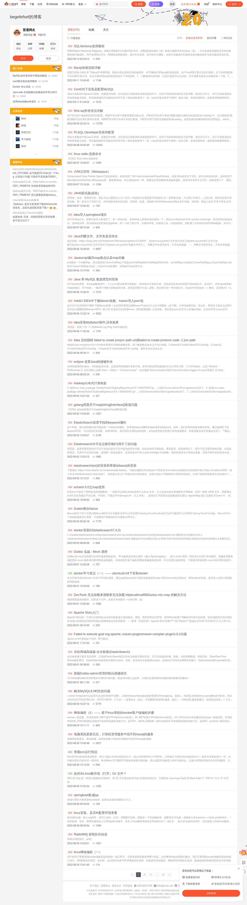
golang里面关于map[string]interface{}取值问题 (102, 404)
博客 (23, 4)
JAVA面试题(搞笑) (83, 193)
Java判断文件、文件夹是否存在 (92, 236)
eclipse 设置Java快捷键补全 (90, 361)
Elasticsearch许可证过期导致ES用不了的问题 (102, 444)
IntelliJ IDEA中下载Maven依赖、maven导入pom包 (105, 301)
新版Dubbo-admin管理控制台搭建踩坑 (97, 673)
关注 (23, 58)
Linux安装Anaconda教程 (26, 200)
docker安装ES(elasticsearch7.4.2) (94, 530)
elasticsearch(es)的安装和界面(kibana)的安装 (102, 465)
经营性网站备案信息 (170, 890)
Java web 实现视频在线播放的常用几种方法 (35, 94)
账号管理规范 (157, 894)
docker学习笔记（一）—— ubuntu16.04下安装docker (107, 573)
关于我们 (94, 885)
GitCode (52, 4)
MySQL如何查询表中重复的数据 (35, 75)
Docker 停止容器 (27, 86)
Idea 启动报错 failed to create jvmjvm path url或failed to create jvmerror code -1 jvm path (131, 340)
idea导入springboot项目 (87, 214)
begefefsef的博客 (26, 16)
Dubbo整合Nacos (82, 508)
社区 (40, 4)
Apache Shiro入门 (83, 612)
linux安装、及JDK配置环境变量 (92, 813)
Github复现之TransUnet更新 (28, 212)
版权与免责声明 (172, 894)
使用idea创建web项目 (30, 101)
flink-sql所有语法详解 (85, 111)
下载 (31, 4)
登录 (172, 4)
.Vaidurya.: (18, 204)
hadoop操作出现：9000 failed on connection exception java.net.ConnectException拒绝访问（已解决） (36, 181)
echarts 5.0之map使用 (86, 487)
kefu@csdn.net (165, 885)
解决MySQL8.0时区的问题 (88, 691)
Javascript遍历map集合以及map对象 (96, 258)
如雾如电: (18, 216)
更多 (82, 4)
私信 (48, 58)
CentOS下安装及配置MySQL (90, 89)
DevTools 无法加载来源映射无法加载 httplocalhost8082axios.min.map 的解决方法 (126, 595)
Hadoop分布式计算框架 (87, 383)
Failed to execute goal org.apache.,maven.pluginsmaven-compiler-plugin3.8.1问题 (127, 634)
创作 (234, 4)
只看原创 (73, 38)
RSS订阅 (227, 38)
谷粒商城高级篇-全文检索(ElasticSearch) (98, 652)
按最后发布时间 (194, 38)
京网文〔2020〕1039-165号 (147, 890)
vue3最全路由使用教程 (30, 81)
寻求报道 (127, 885)
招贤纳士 (105, 885)
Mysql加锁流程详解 (84, 67)
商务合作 (116, 885)
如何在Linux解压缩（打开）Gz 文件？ (97, 773)
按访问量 (211, 38)
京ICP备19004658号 (123, 890)
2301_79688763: (22, 185)
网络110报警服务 (106, 894)
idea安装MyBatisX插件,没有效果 (93, 322)
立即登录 (211, 893)
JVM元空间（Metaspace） (89, 171)
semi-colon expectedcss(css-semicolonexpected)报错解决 (36, 169)
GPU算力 (68, 4)
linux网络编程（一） (84, 852)
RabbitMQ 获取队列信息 (87, 834)
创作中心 (217, 4)
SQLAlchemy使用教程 (85, 46)
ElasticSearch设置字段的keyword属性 (96, 422)
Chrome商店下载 (142, 894)
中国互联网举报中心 (124, 894)
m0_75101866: (21, 173)
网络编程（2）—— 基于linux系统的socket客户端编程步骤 (110, 712)
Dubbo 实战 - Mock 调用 (87, 551)
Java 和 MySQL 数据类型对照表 (92, 279)
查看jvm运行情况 (82, 752)
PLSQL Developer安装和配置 (90, 132)
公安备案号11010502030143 (100, 890)
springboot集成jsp (83, 795)
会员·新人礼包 (190, 4)
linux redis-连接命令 (84, 154)
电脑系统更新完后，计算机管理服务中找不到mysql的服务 (110, 734)
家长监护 (93, 894)
